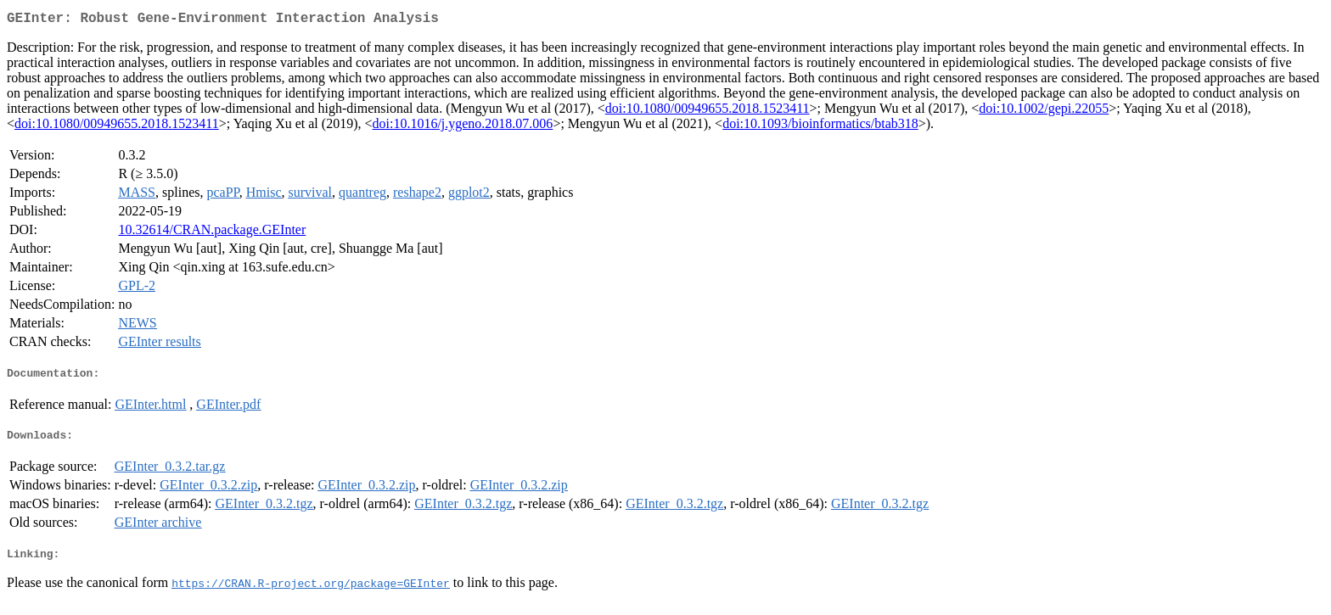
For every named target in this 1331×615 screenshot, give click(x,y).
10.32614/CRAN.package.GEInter (212, 233)
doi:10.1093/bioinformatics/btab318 (820, 127)
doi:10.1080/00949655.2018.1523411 (707, 111)
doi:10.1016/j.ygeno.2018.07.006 (462, 127)
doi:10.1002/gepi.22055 (1044, 111)
